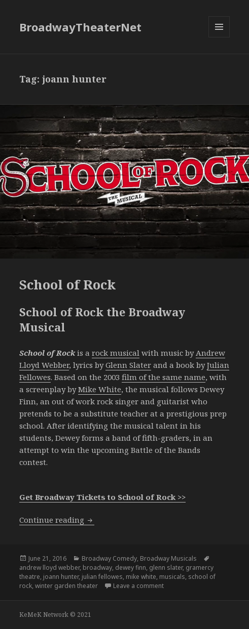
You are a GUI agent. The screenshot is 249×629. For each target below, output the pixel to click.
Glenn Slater (128, 365)
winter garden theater (66, 585)
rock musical (115, 353)
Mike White (99, 389)
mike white (141, 576)
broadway (97, 567)
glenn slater (166, 567)
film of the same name (163, 377)
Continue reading (56, 520)
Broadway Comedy (109, 558)
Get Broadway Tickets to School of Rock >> (102, 497)
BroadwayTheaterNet (80, 26)
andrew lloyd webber (49, 567)
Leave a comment (138, 585)
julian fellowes (102, 576)
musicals (172, 576)
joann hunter (61, 576)
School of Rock (67, 284)
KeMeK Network (43, 614)
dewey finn (130, 567)
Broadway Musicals (168, 558)
